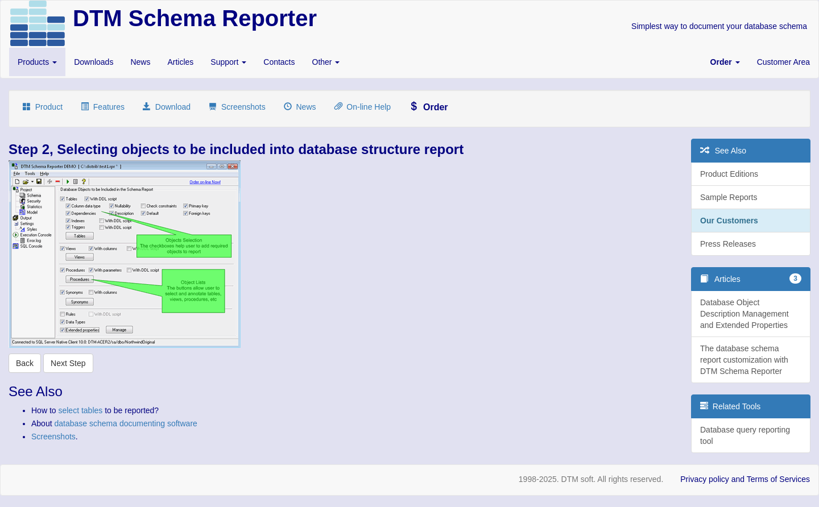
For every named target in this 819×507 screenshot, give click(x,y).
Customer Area (783, 62)
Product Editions (729, 173)
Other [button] (326, 62)
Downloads (93, 62)
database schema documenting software (125, 423)
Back (25, 363)
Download (167, 106)
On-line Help (362, 106)
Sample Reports (728, 197)
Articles (180, 62)
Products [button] (37, 62)
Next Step (68, 363)
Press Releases (728, 243)
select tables (80, 410)
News (140, 62)
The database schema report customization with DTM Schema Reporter (744, 360)
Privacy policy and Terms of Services (745, 479)
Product (43, 106)
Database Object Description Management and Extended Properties (744, 314)
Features (103, 106)
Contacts (279, 62)
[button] (725, 62)
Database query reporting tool (745, 435)
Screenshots (237, 106)
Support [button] (228, 62)
